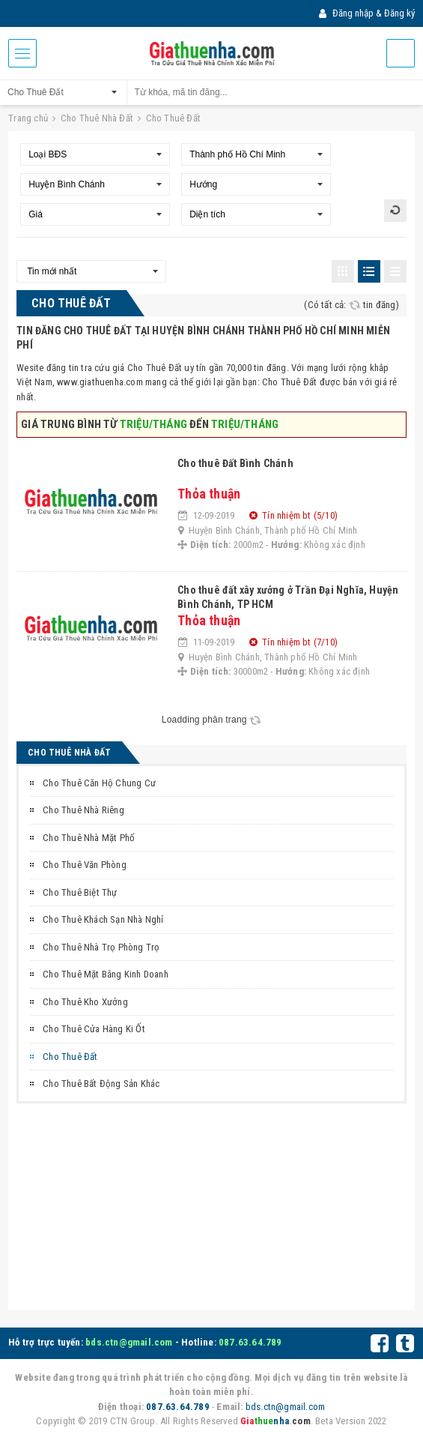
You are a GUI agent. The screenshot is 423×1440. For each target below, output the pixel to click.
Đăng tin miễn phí (400, 53)
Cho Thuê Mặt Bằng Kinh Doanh (105, 974)
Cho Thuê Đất (70, 1056)
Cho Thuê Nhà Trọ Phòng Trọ (101, 947)
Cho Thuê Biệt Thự (80, 892)
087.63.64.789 (250, 1342)
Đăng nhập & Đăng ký (367, 13)
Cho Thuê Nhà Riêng (83, 810)
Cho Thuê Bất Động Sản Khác (101, 1083)
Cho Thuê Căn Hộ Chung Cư (99, 783)
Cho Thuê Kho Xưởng (85, 1001)
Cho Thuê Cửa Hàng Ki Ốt (94, 1028)
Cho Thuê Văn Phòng (85, 864)
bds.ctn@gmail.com (128, 1342)
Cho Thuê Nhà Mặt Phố (89, 837)
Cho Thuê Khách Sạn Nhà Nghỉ (103, 919)
